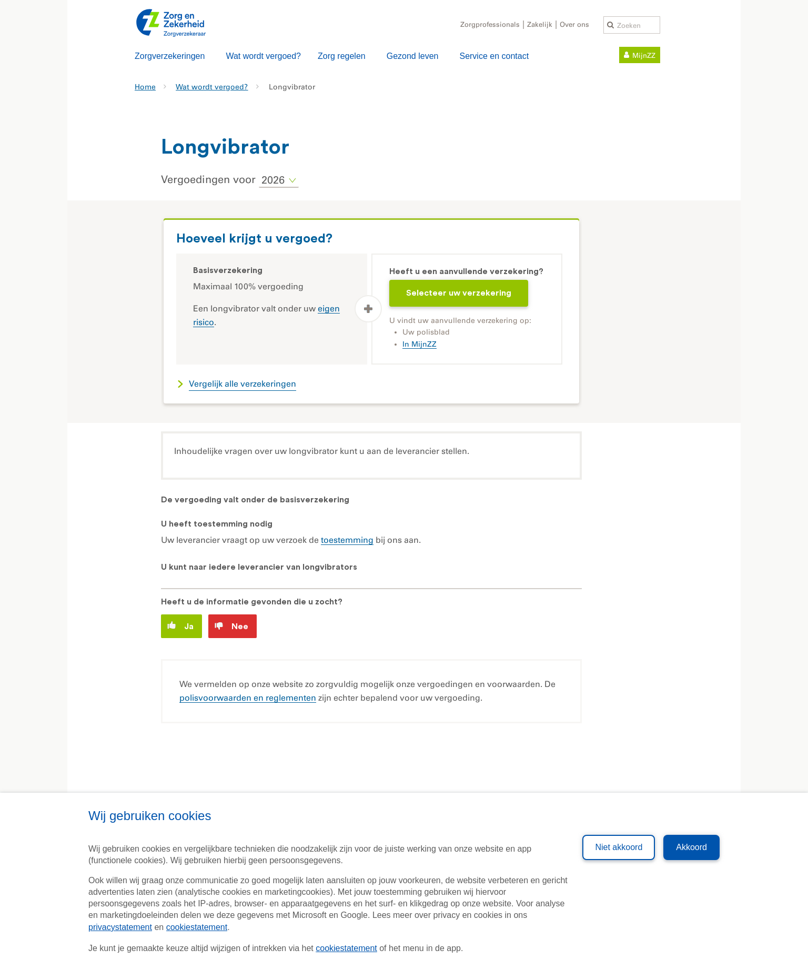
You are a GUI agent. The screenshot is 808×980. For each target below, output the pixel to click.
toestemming (347, 540)
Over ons (574, 24)
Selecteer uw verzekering (458, 293)
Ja (180, 626)
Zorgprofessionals (490, 24)
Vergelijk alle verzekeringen (242, 384)
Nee (231, 626)
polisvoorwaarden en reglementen (247, 698)
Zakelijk (539, 24)
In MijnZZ (419, 344)
